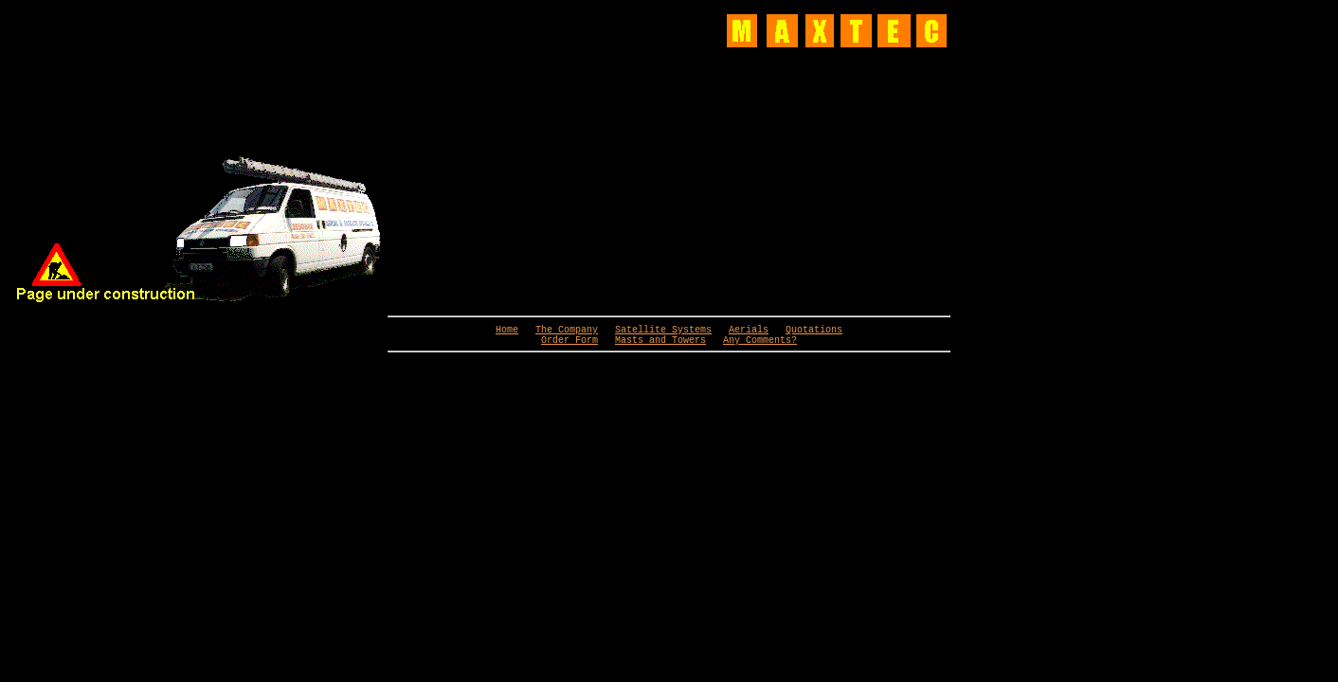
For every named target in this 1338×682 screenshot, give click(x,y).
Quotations (814, 331)
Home (507, 331)
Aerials (748, 331)
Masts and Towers (660, 344)
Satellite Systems (663, 331)
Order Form (569, 344)
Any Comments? (760, 344)
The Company (566, 331)
